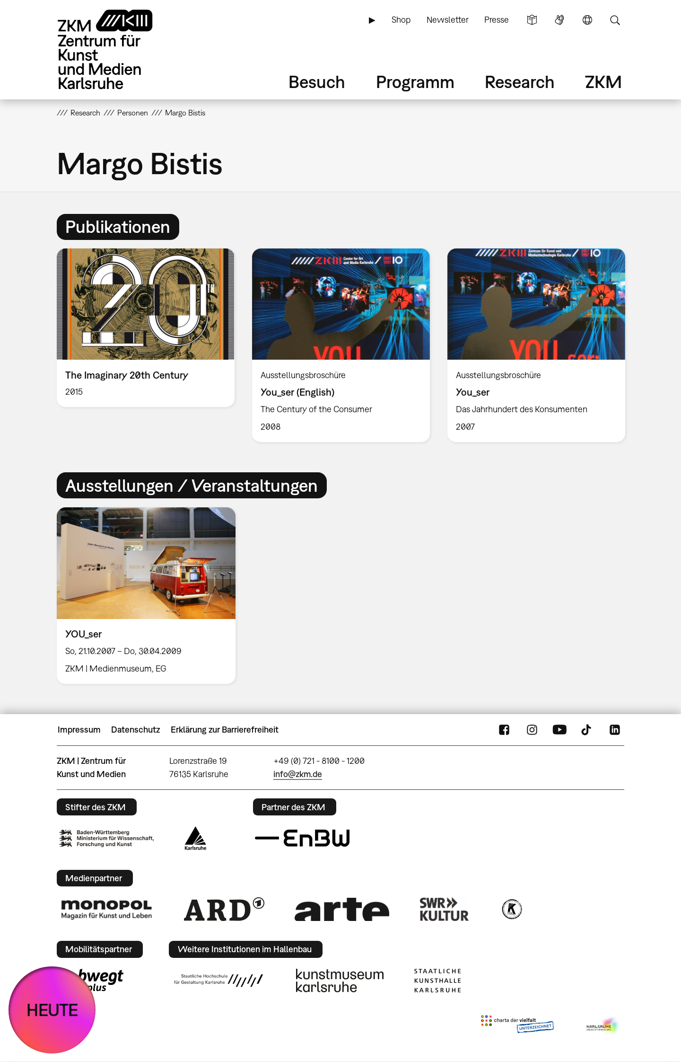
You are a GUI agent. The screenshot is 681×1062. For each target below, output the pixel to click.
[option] (146, 327)
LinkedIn (614, 729)
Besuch (316, 81)
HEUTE (52, 1010)
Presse (496, 20)
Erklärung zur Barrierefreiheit (225, 730)
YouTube (559, 729)
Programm (415, 81)
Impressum (79, 730)
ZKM (603, 81)
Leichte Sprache (532, 20)
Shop (401, 20)
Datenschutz (135, 730)
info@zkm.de (297, 774)
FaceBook (504, 729)
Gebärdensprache (559, 20)
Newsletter (448, 20)
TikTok (587, 729)
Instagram (532, 729)
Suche (614, 20)
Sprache (587, 20)
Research (520, 81)
